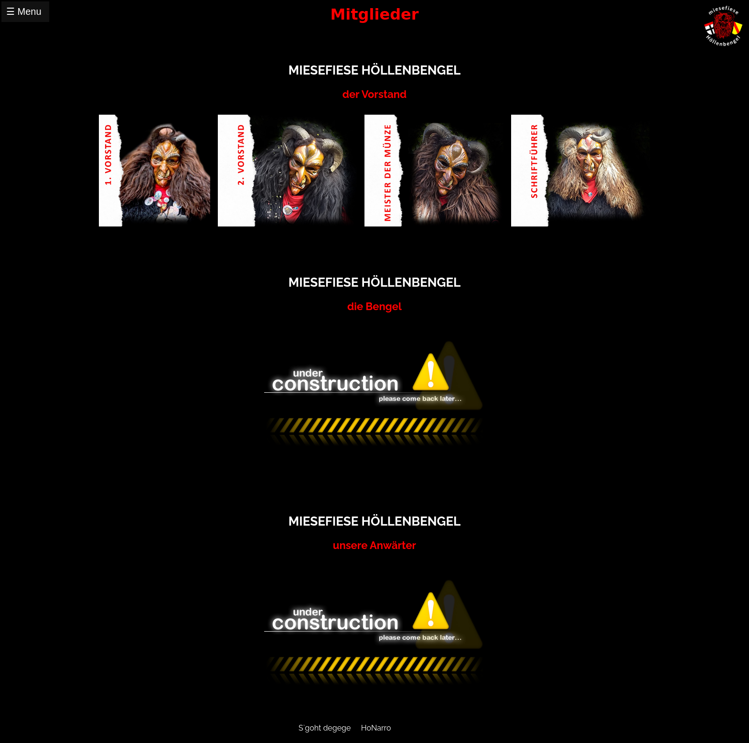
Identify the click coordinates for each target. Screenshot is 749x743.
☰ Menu (24, 11)
